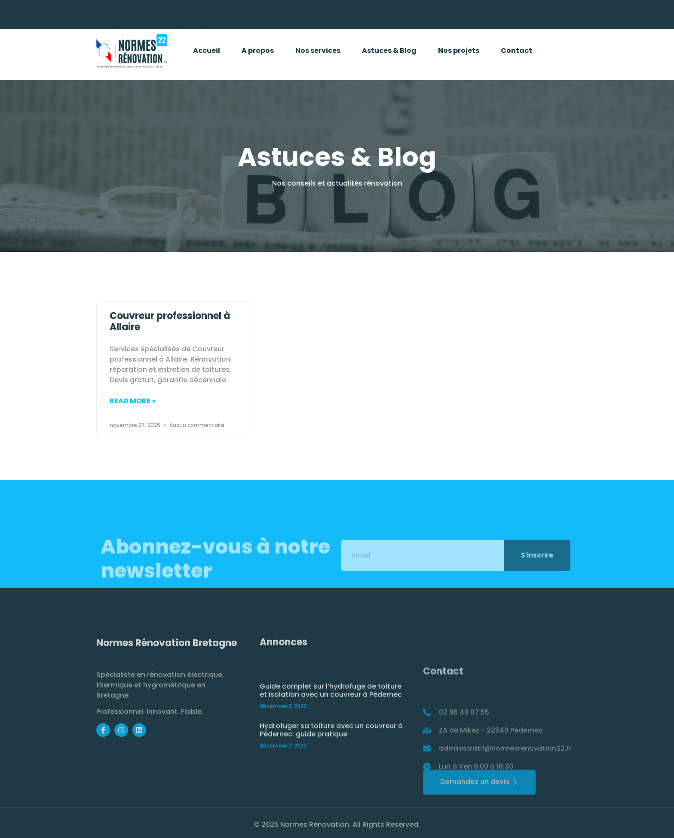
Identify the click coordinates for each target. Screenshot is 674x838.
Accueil (206, 53)
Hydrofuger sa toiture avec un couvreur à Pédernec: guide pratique (331, 769)
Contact (516, 53)
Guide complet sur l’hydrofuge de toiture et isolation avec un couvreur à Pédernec (331, 730)
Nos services (317, 53)
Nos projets (458, 53)
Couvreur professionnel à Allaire (170, 336)
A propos (258, 53)
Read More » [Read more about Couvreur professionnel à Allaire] (133, 415)
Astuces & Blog (389, 53)
